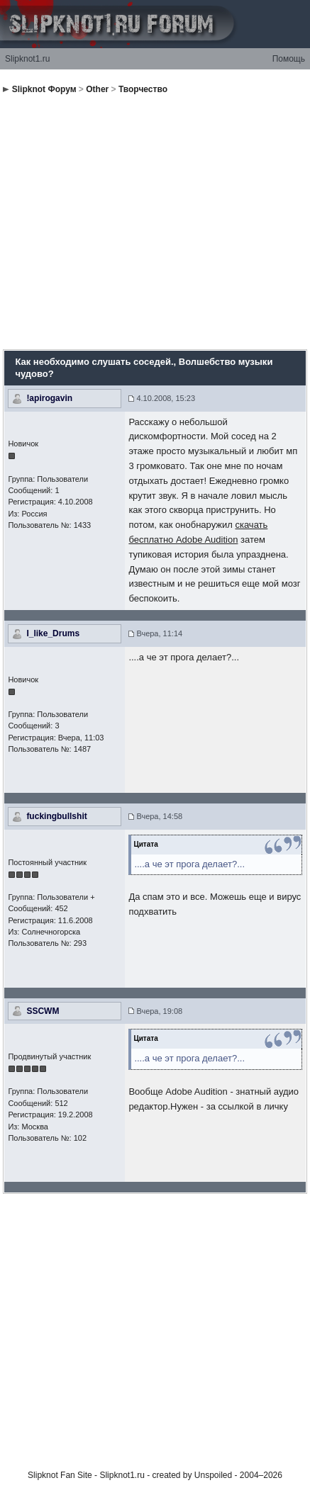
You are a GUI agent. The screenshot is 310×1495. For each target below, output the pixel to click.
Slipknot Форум (44, 89)
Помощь (288, 59)
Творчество (142, 89)
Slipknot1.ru (27, 59)
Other (97, 89)
